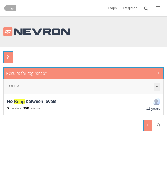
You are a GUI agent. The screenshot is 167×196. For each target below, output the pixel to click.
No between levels (31, 101)
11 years (153, 108)
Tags (11, 8)
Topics (13, 86)
